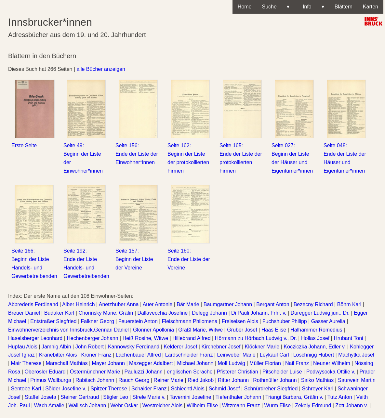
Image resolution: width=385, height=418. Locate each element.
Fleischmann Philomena (190, 321)
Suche (275, 7)
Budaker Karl (59, 313)
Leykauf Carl (274, 355)
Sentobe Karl (26, 388)
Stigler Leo (115, 397)
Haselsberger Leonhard (35, 338)
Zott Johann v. (351, 405)
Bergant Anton (272, 304)
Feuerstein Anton (138, 321)
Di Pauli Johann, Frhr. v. (258, 313)
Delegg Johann (209, 313)
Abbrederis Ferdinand (33, 304)
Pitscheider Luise (282, 371)
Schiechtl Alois (187, 388)
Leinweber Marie (236, 355)
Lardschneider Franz (189, 355)
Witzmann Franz (241, 405)
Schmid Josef (224, 388)
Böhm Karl (349, 304)
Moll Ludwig (231, 363)
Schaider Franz (149, 388)
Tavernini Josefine (190, 397)
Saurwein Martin (357, 380)
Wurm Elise (277, 405)
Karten (370, 6)
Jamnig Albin (56, 346)
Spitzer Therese (108, 388)
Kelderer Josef (180, 346)
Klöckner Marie (262, 346)
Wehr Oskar (124, 405)
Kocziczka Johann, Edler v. (315, 346)
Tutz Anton (339, 397)
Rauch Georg (133, 380)
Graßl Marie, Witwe (200, 330)
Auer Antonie (158, 304)
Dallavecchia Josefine (163, 313)
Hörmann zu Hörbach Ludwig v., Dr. (256, 338)
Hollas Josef (315, 338)
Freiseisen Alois (240, 321)
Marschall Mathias (67, 363)
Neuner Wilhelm (331, 363)
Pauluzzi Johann (144, 371)
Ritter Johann (233, 380)
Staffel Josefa (40, 397)
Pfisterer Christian (237, 371)
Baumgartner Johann (228, 304)
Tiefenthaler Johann (238, 397)
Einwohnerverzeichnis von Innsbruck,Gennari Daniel (68, 330)
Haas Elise (273, 330)
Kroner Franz (96, 355)
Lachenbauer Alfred (138, 355)
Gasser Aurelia (328, 321)
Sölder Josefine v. (65, 388)
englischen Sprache (190, 371)
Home (245, 6)
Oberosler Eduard (44, 371)
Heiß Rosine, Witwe (145, 338)
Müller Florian (265, 363)
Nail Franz (297, 363)
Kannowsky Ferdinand (133, 346)
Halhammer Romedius (316, 330)
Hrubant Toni (348, 338)
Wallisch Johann (87, 405)
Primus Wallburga (50, 380)
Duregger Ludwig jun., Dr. (320, 313)
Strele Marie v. (149, 397)
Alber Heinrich (78, 304)
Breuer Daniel (24, 313)
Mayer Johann (108, 363)
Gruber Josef (242, 330)
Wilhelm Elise (202, 405)
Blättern (343, 6)
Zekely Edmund (313, 405)
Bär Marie (188, 304)
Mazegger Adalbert (151, 363)
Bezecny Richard (313, 304)
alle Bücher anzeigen (101, 69)
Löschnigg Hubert (313, 355)
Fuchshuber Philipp (284, 321)
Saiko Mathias (317, 380)
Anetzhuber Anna (119, 304)
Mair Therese (26, 363)
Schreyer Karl (317, 388)
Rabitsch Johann (94, 380)
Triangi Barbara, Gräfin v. (294, 397)
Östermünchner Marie (95, 371)
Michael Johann (195, 363)
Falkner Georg (97, 321)
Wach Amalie (49, 405)
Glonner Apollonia (153, 330)
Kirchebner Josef (220, 346)
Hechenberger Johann (92, 338)
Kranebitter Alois (58, 355)
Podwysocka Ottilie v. (330, 371)
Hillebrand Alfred (191, 338)
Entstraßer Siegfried (53, 321)
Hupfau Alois (22, 346)
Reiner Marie (168, 380)
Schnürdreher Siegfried (271, 388)
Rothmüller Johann (275, 380)
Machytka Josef (356, 355)
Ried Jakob (201, 380)
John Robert (89, 346)
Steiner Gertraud (79, 397)
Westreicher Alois (162, 405)
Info (312, 7)
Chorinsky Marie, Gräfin (105, 313)
